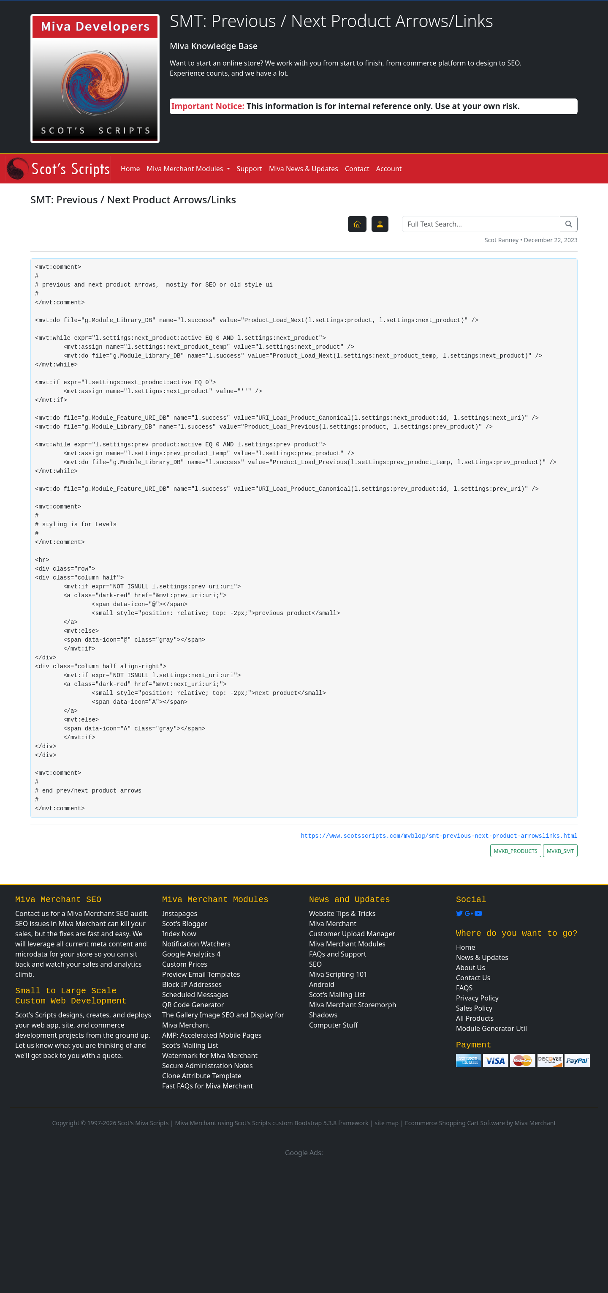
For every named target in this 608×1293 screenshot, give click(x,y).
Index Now (179, 933)
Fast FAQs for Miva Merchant (207, 1086)
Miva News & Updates (303, 168)
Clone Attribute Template (202, 1075)
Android (321, 984)
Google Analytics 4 (191, 954)
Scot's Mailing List (190, 1045)
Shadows (323, 1015)
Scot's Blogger (184, 923)
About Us (470, 967)
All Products (475, 1018)
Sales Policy (474, 1008)
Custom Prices (184, 964)
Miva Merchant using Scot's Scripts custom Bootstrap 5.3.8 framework (271, 1123)
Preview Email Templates (201, 974)
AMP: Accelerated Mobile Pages (211, 1035)
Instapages (179, 913)
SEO (315, 964)
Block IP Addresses (192, 984)
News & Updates (482, 957)
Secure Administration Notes (207, 1065)
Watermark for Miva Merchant (210, 1055)
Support (249, 168)
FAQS (464, 987)
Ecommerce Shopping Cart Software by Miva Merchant (480, 1123)
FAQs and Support (337, 954)
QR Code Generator (193, 1004)
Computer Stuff (333, 1025)
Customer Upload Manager (352, 933)
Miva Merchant (332, 923)
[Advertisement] (304, 1224)
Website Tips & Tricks (342, 913)
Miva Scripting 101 (338, 974)
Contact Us (473, 977)
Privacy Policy (477, 998)
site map (387, 1123)
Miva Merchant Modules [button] (186, 168)
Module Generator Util (491, 1028)
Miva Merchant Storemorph (352, 1004)
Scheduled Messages (195, 994)
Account (389, 168)
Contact (357, 168)
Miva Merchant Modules (347, 944)
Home (130, 168)
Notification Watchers (196, 944)
